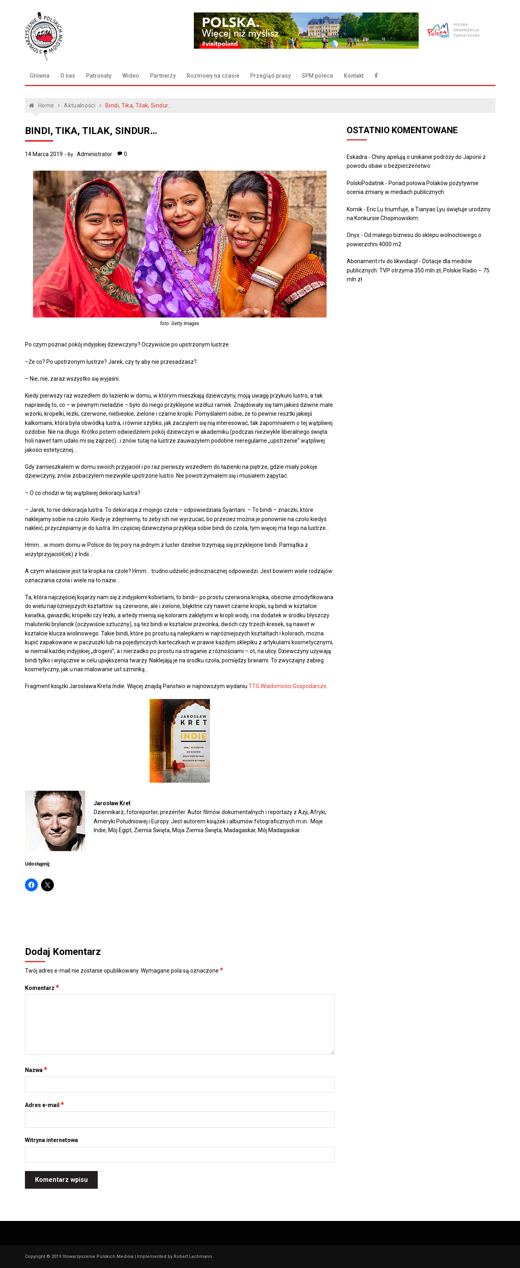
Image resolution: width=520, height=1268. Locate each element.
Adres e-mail (44, 1105)
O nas (67, 75)
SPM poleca (317, 75)
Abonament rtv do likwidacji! (382, 261)
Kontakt (354, 75)
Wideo (130, 75)
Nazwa (36, 1070)
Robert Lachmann (193, 1256)
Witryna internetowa (51, 1140)
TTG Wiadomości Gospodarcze (288, 686)
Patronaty (98, 75)
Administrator (94, 154)
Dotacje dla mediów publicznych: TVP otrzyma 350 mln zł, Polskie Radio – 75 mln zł (418, 270)
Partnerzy (163, 75)
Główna (39, 75)
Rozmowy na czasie (213, 75)
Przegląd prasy (270, 75)
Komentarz (42, 987)
